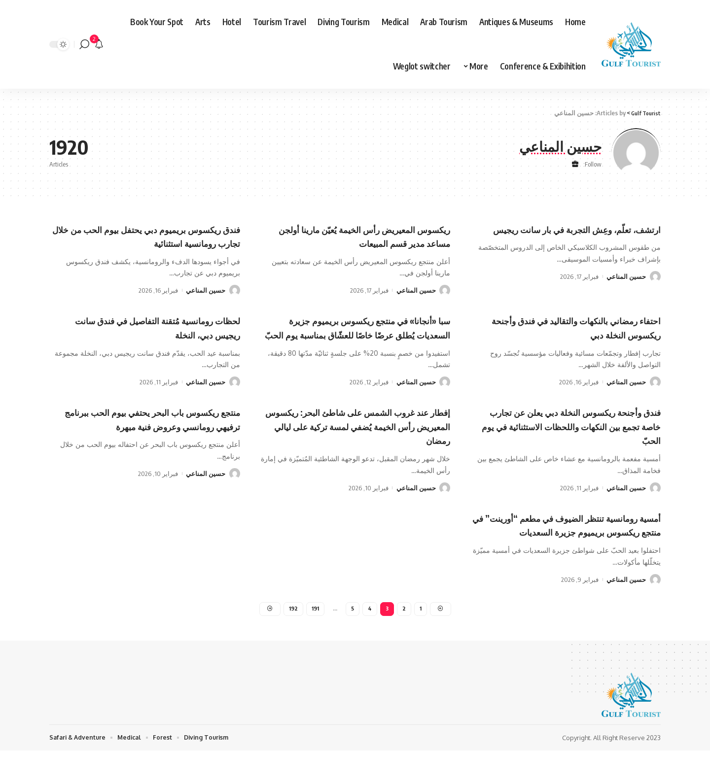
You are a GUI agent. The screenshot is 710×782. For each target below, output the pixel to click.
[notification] (99, 44)
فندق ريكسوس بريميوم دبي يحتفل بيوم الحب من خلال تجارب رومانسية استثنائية (149, 236)
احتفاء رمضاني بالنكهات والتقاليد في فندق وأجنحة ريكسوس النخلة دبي (567, 327)
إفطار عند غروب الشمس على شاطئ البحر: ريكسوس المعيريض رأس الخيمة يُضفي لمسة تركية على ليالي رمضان (363, 440)
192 (292, 638)
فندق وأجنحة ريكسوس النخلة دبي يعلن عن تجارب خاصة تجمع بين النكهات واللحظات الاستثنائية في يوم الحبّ (565, 440)
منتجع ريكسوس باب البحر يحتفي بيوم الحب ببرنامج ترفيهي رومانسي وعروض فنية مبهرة (152, 440)
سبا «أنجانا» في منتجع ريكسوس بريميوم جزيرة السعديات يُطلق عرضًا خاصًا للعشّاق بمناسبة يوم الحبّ (361, 334)
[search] (84, 44)
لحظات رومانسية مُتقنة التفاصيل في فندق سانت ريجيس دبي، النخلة (145, 327)
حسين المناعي (626, 290)
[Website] (575, 164)
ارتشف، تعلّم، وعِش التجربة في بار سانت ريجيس (569, 236)
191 (315, 638)
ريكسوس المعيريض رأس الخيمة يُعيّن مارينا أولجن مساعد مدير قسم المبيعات (361, 236)
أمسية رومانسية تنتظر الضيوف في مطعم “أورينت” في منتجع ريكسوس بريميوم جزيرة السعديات (568, 545)
